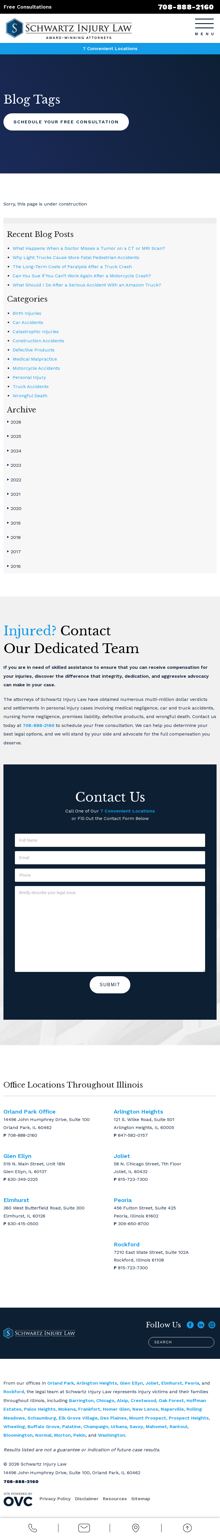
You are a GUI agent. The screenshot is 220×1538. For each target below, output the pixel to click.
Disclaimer (87, 1498)
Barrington (81, 1400)
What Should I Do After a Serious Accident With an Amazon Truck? (87, 285)
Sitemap (140, 1498)
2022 (14, 480)
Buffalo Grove (44, 1426)
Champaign (95, 1426)
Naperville (172, 1409)
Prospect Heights (189, 1418)
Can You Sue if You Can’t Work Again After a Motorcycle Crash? (82, 275)
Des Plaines (113, 1418)
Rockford (13, 1391)
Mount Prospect (147, 1418)
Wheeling (14, 1426)
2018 (14, 537)
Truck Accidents (31, 386)
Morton (62, 1435)
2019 (14, 523)
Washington (111, 1435)
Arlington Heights (96, 1383)
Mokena (67, 1409)
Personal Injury (29, 377)
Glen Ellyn (131, 1383)
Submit (110, 984)
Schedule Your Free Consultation (66, 121)
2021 (14, 494)
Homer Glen (116, 1409)
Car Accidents (28, 322)
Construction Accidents (38, 340)
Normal (43, 1435)
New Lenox (145, 1409)
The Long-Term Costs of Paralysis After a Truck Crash (72, 266)
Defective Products (33, 350)
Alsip (122, 1400)
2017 (14, 551)
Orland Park (60, 1383)
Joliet (152, 1383)
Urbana (119, 1426)
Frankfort (89, 1409)
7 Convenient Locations (110, 48)
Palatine (71, 1426)
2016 (14, 566)
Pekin (79, 1435)
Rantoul (178, 1426)
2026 (14, 422)
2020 (14, 508)
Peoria (192, 1383)
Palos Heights (40, 1409)
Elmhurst (171, 1383)
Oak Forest (171, 1400)
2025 (14, 436)
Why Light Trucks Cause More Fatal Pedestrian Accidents (76, 257)
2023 (14, 465)
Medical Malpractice (35, 359)
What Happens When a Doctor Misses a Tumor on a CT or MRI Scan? (89, 248)
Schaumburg (42, 1418)
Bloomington (18, 1435)
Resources (115, 1498)
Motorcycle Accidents (36, 368)
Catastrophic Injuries (36, 331)
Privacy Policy (55, 1498)
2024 (14, 451)
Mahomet (156, 1426)
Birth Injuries (27, 313)
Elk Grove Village (78, 1418)
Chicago (105, 1400)
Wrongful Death (30, 395)
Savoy (136, 1426)
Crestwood (143, 1400)
